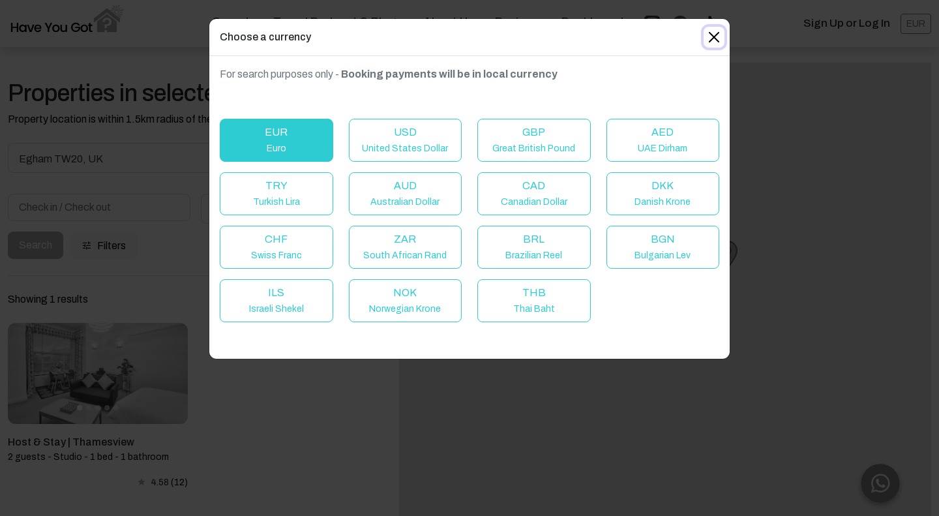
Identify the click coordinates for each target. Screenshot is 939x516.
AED (662, 140)
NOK (405, 300)
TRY (276, 193)
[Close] (714, 37)
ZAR (405, 247)
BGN (662, 247)
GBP (533, 140)
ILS (276, 300)
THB (534, 300)
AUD (405, 193)
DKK (662, 193)
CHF (276, 247)
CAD (534, 193)
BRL (533, 247)
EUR (276, 140)
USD (405, 140)
